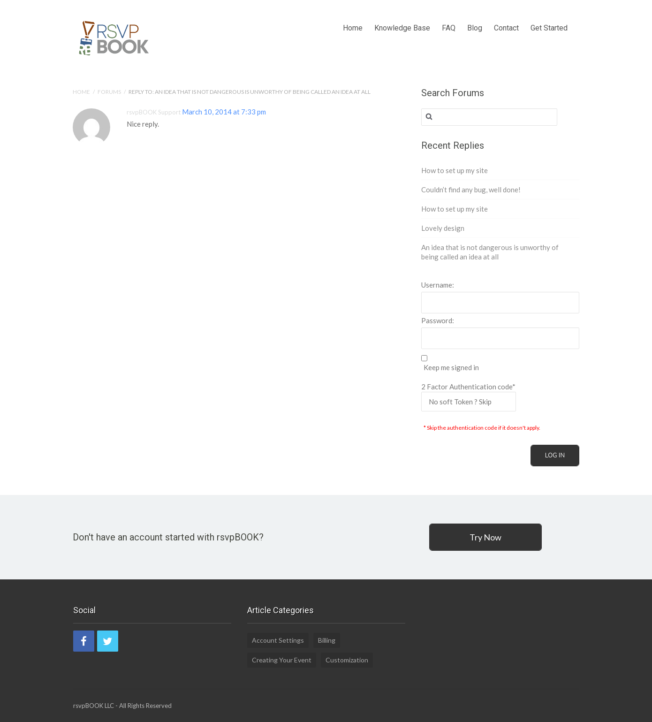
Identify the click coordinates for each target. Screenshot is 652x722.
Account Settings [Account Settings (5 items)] (278, 640)
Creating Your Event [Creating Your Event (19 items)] (281, 660)
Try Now (485, 537)
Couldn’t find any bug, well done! (471, 189)
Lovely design (442, 228)
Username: (437, 285)
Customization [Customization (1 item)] (347, 660)
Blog (474, 16)
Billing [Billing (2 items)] (326, 640)
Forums (109, 91)
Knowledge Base (402, 16)
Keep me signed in (451, 367)
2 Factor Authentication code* (468, 396)
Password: (437, 320)
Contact (506, 16)
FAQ (448, 16)
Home (353, 16)
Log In (555, 455)
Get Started (549, 16)
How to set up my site (454, 170)
